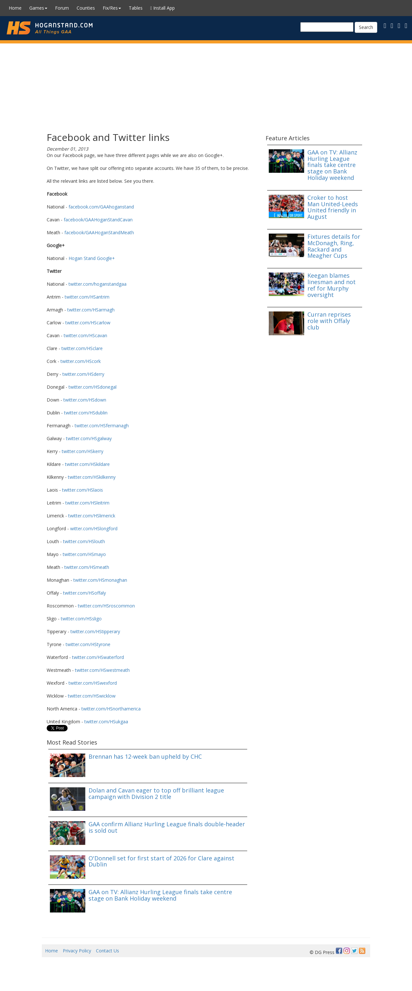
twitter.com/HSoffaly (84, 593)
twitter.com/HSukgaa (106, 721)
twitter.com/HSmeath (86, 567)
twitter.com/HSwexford (93, 683)
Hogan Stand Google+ (92, 258)
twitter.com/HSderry (83, 374)
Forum (62, 8)
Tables (136, 8)
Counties (86, 8)
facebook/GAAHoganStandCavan (98, 220)
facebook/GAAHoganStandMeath (99, 232)
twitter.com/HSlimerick (91, 516)
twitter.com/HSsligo (81, 619)
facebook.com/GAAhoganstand (101, 207)
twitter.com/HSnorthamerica (111, 709)
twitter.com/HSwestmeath (102, 670)
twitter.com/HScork (81, 361)
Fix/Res (112, 8)
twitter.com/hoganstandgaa (97, 284)
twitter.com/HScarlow (87, 323)
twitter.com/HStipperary (95, 631)
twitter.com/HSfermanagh (102, 425)
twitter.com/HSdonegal (93, 387)
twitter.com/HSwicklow (92, 696)
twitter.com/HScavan (85, 335)
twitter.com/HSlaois (82, 490)
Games (38, 8)
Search (366, 27)
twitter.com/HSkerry (82, 451)
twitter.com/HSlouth (84, 541)
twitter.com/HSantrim (87, 297)
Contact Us (107, 951)
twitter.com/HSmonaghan (100, 580)
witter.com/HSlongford (93, 528)
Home (15, 8)
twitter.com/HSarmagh (91, 310)
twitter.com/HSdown (84, 400)
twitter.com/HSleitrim (87, 503)
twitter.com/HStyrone (88, 644)
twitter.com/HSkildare (87, 464)
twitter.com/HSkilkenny (92, 477)
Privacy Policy (77, 951)
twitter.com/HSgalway (89, 438)
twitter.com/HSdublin (86, 413)
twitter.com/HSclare (82, 348)
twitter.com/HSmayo (84, 554)
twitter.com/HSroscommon (106, 606)
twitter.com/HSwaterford (98, 657)
